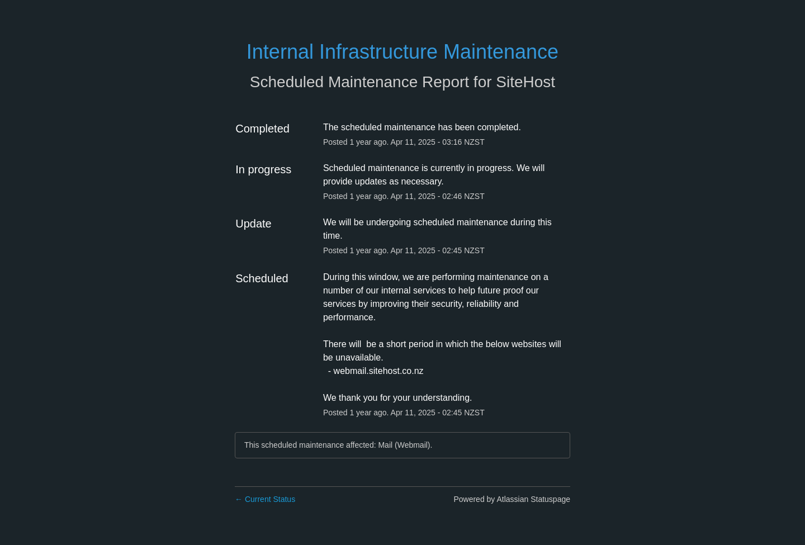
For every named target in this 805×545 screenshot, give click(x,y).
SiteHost (525, 82)
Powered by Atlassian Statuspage (511, 499)
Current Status (265, 499)
